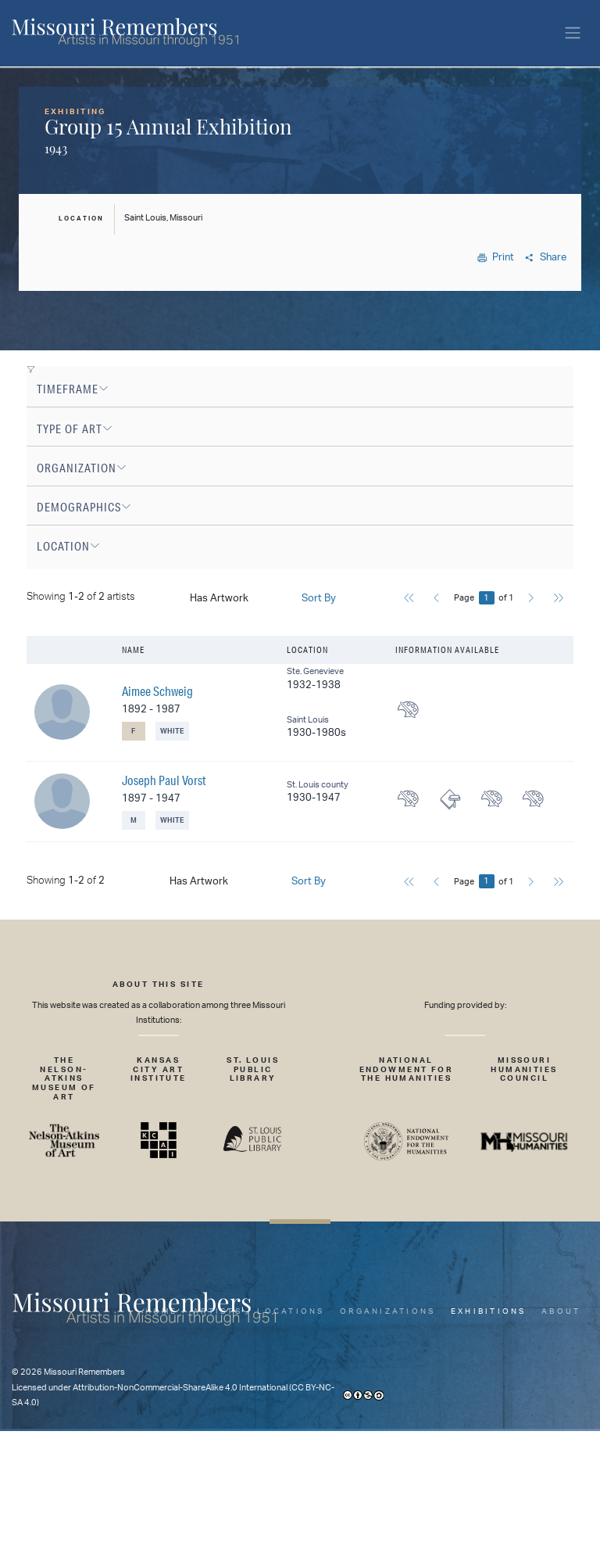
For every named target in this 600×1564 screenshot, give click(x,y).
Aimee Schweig (157, 691)
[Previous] (436, 600)
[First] (409, 600)
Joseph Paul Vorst (164, 780)
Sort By (319, 599)
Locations (290, 1311)
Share (545, 258)
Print (496, 258)
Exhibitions (489, 1311)
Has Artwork (219, 599)
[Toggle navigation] (572, 33)
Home (161, 1311)
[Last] (558, 600)
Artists (217, 1311)
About (560, 1311)
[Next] (531, 600)
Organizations (387, 1311)
